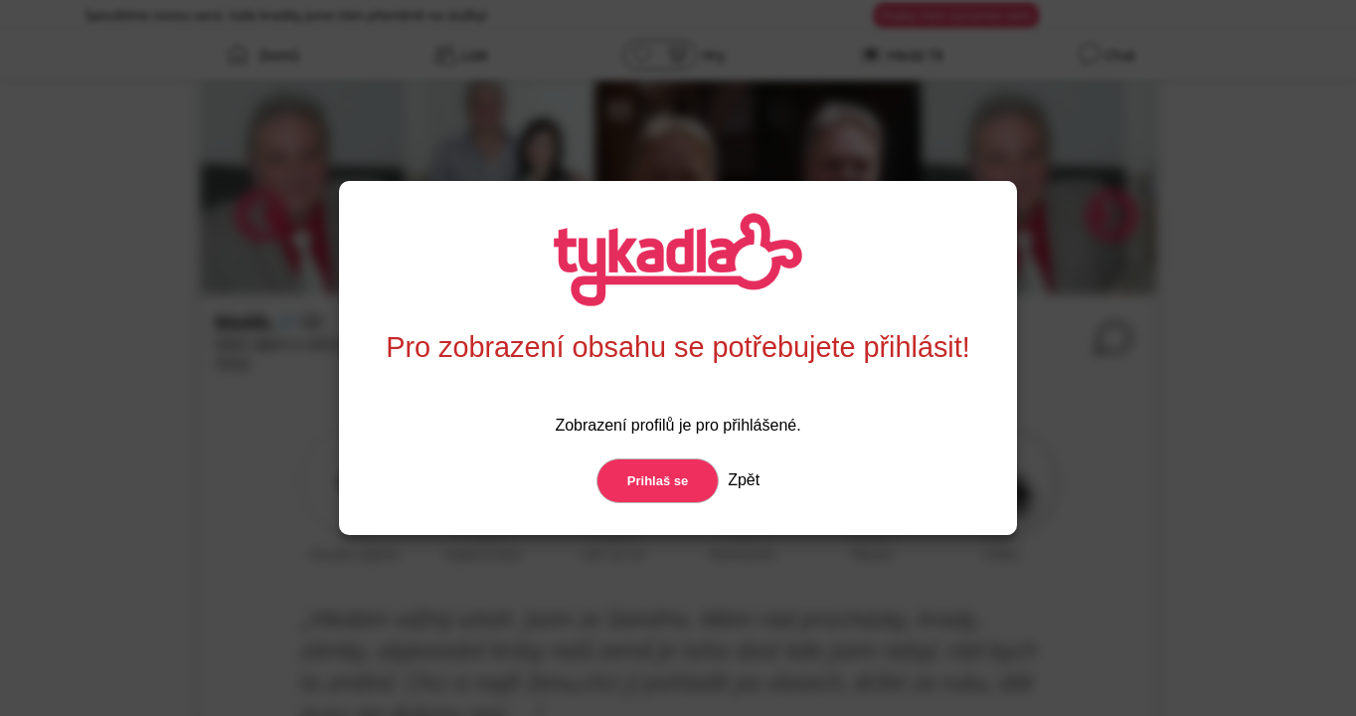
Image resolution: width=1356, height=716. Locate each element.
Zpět (742, 479)
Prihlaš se (657, 480)
